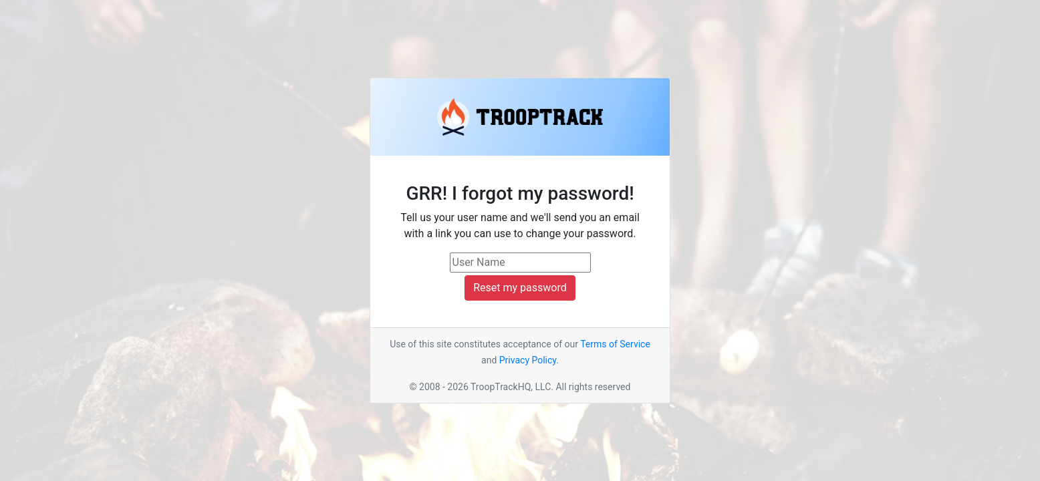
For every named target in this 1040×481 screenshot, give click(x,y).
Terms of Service (615, 344)
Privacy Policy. (529, 360)
